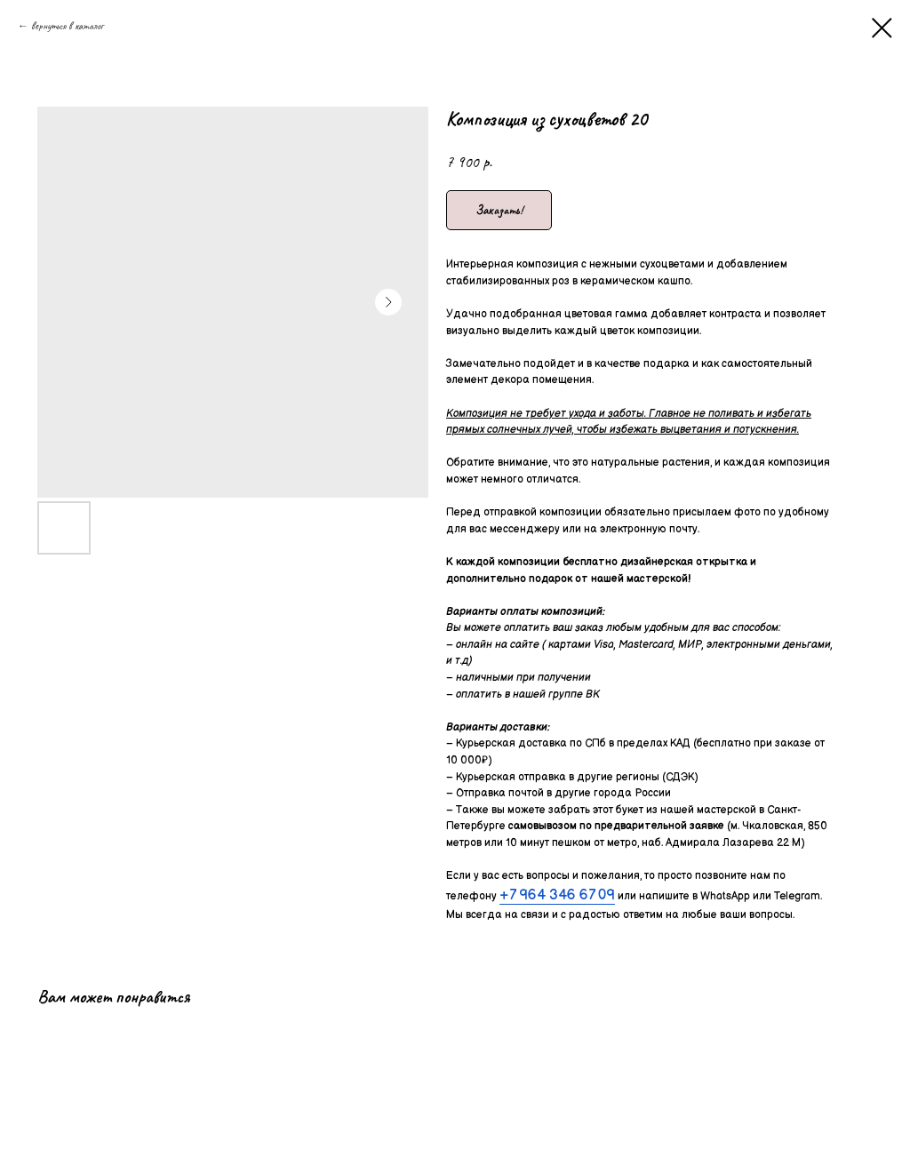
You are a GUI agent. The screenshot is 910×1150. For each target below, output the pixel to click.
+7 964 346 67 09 (557, 895)
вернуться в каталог (67, 26)
